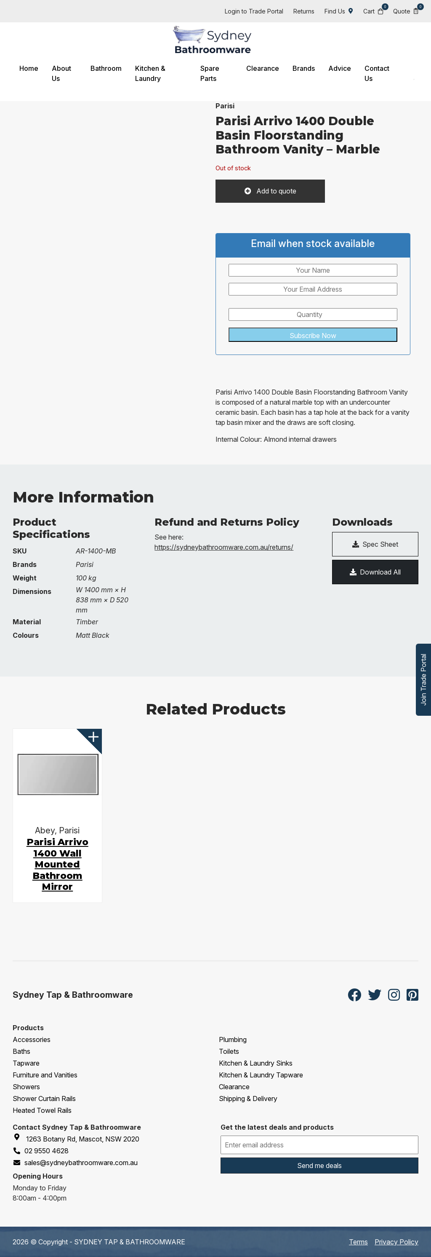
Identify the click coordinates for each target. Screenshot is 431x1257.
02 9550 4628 (41, 1151)
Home (28, 68)
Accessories (32, 1039)
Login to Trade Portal (254, 11)
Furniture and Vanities (45, 1075)
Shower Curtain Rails (44, 1098)
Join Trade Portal (423, 680)
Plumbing (233, 1039)
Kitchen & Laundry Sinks (256, 1063)
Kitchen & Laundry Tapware (261, 1075)
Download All (375, 572)
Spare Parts (209, 73)
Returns (303, 11)
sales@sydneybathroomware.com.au (75, 1162)
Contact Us (376, 73)
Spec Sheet (375, 544)
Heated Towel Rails (42, 1110)
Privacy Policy (396, 1242)
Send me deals (319, 1165)
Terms (358, 1242)
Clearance (262, 68)
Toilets (229, 1051)
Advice (339, 68)
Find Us (339, 11)
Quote (405, 11)
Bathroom (106, 68)
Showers (26, 1086)
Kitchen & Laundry (150, 73)
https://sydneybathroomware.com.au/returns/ (223, 547)
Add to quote (275, 191)
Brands (304, 68)
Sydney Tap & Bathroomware (73, 995)
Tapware (26, 1063)
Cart (373, 11)
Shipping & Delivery (248, 1098)
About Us (61, 73)
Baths (21, 1051)
